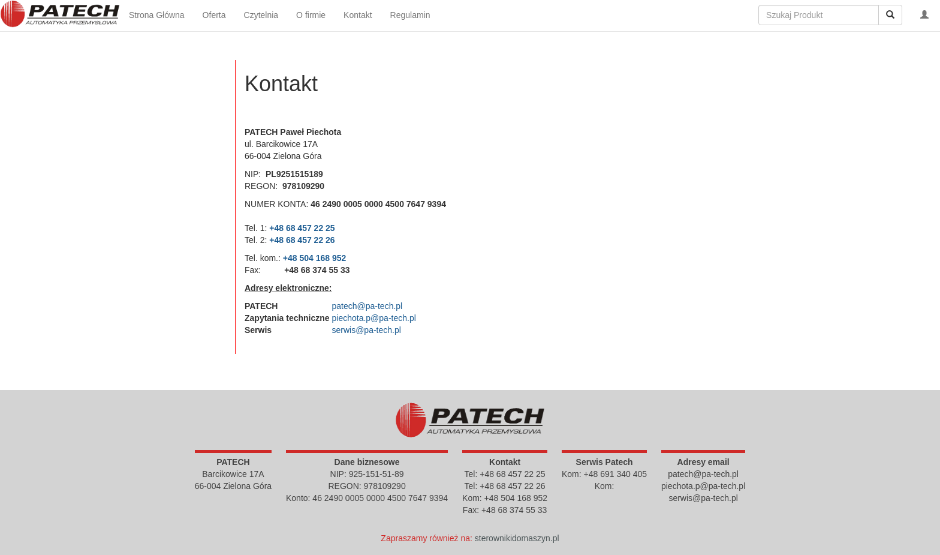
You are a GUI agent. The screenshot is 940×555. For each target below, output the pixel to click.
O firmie (311, 15)
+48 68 (283, 228)
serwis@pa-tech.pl (366, 330)
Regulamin (410, 15)
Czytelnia (261, 15)
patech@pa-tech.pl (367, 306)
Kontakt (358, 15)
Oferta (214, 15)
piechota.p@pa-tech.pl (373, 318)
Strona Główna (157, 15)
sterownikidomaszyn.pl (517, 538)
